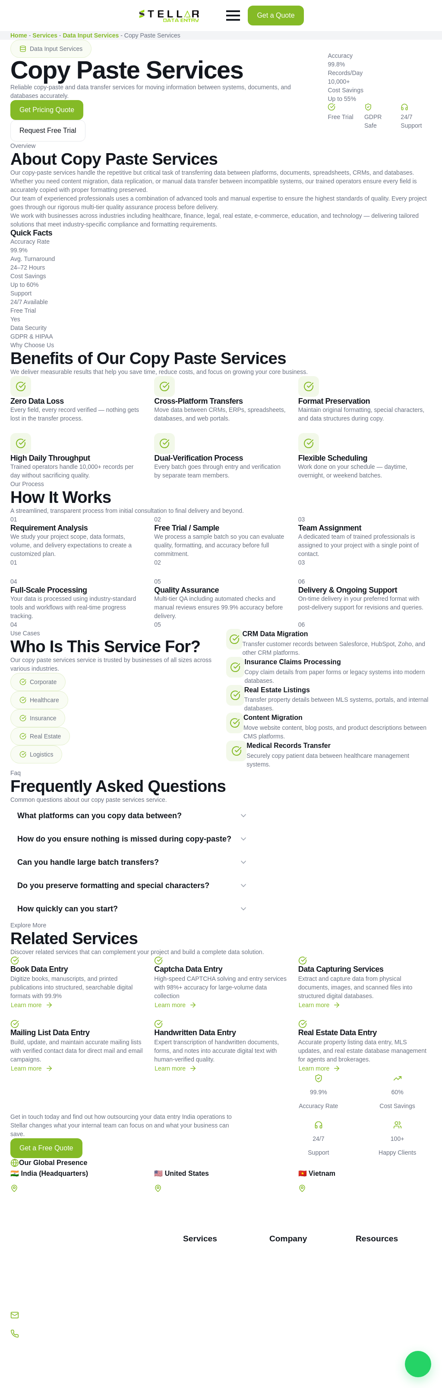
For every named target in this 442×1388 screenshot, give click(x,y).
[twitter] (43, 1349)
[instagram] (89, 1349)
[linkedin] (66, 1349)
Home (18, 35)
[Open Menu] (233, 15)
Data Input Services (91, 35)
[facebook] (19, 1349)
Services (44, 35)
